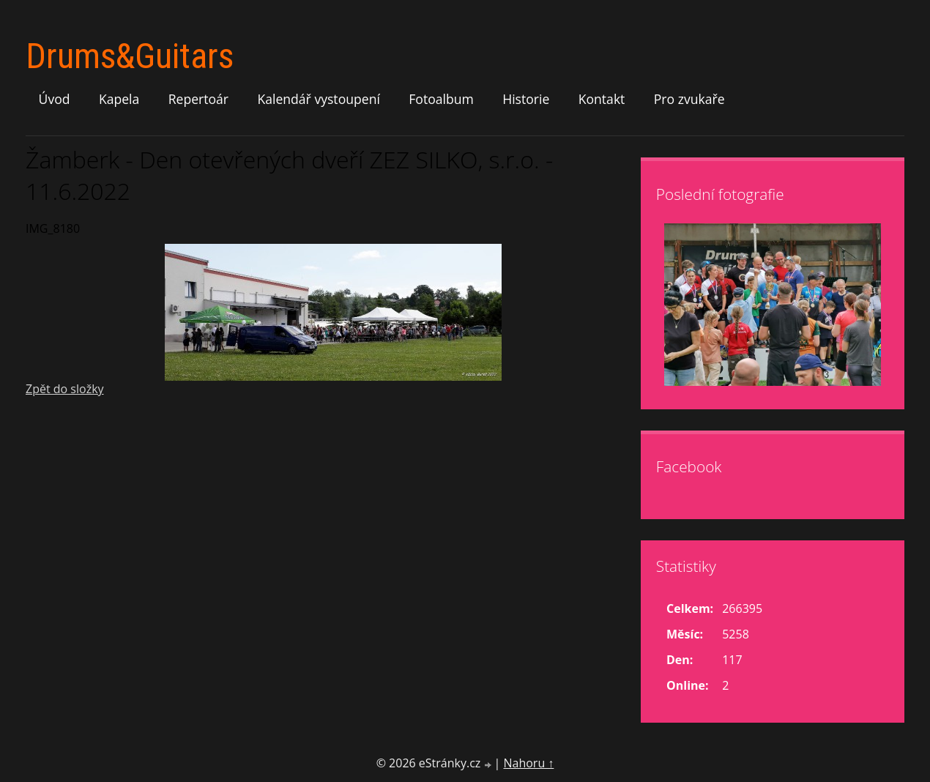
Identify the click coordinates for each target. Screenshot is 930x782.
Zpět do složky (65, 389)
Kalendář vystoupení (318, 99)
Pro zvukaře (689, 99)
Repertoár (198, 99)
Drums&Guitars (130, 56)
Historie (525, 99)
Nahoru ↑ (528, 763)
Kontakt (602, 99)
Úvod (54, 99)
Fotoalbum (441, 99)
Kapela (119, 99)
